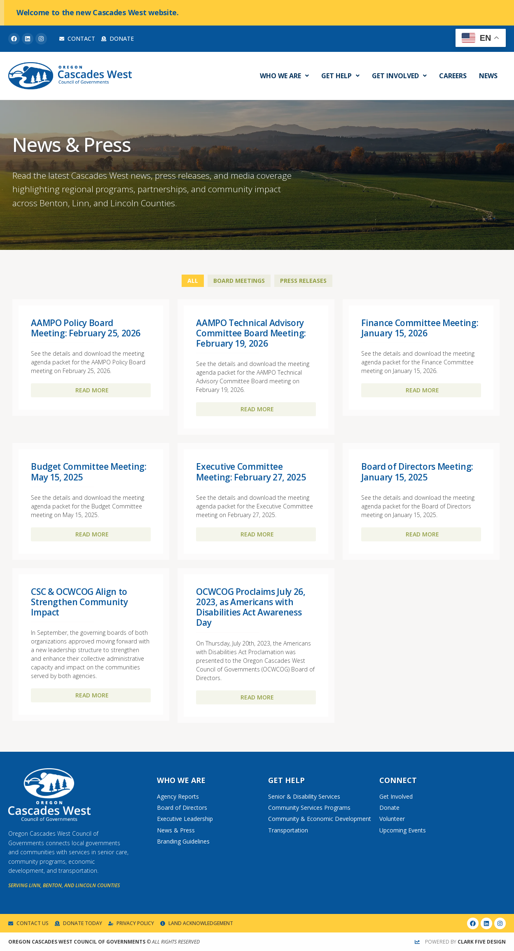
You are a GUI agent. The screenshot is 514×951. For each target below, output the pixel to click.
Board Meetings (239, 280)
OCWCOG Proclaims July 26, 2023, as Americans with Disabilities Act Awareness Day (250, 607)
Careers (453, 75)
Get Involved (399, 75)
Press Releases (303, 280)
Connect (398, 780)
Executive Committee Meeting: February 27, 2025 (251, 471)
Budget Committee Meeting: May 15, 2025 (88, 471)
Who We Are (284, 75)
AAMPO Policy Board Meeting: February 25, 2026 (85, 328)
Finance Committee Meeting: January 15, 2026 (419, 328)
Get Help (340, 75)
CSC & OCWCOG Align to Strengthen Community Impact (79, 602)
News (488, 75)
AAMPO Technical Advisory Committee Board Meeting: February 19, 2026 (251, 333)
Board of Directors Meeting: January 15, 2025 (417, 471)
